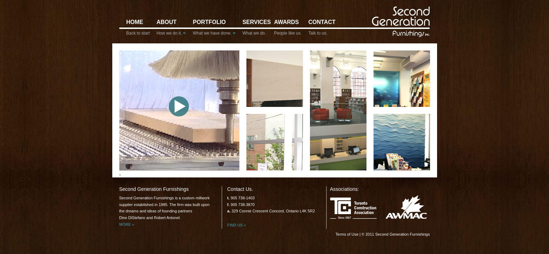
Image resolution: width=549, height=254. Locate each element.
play (179, 106)
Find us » (236, 225)
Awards (287, 29)
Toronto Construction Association (353, 209)
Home (138, 29)
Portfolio (214, 29)
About (171, 29)
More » (126, 224)
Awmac (406, 207)
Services (255, 29)
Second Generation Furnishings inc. (401, 21)
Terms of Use (346, 234)
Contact (320, 29)
